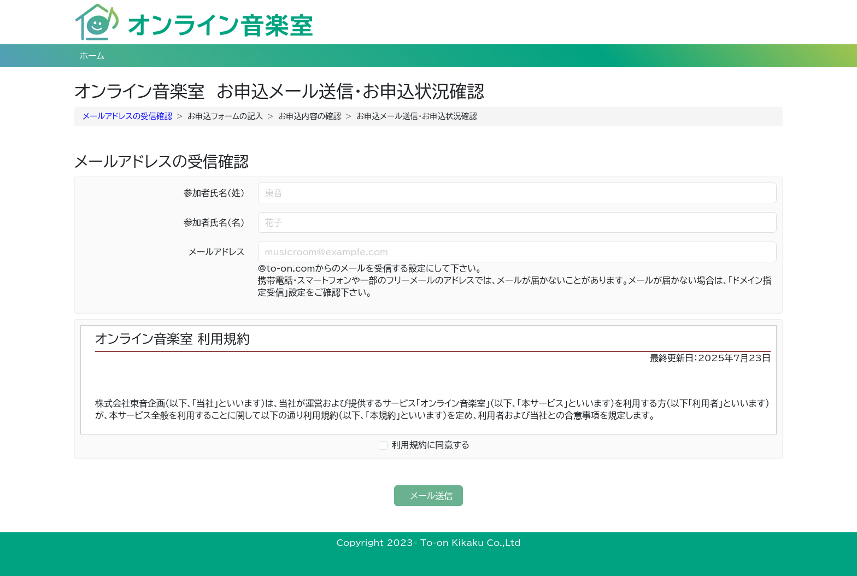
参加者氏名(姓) (214, 193)
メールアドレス (216, 252)
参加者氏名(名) (214, 222)
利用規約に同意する (430, 444)
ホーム (92, 55)
